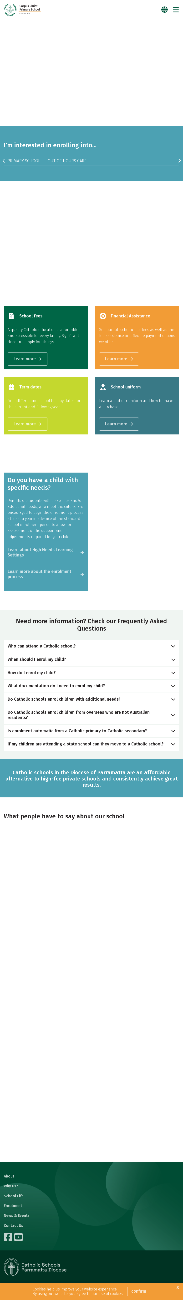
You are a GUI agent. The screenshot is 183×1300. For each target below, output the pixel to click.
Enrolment (13, 1205)
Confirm (138, 1291)
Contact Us (13, 1225)
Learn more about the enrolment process (39, 574)
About (9, 1176)
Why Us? (11, 1186)
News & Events (17, 1215)
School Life (14, 1196)
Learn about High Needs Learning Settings (40, 552)
